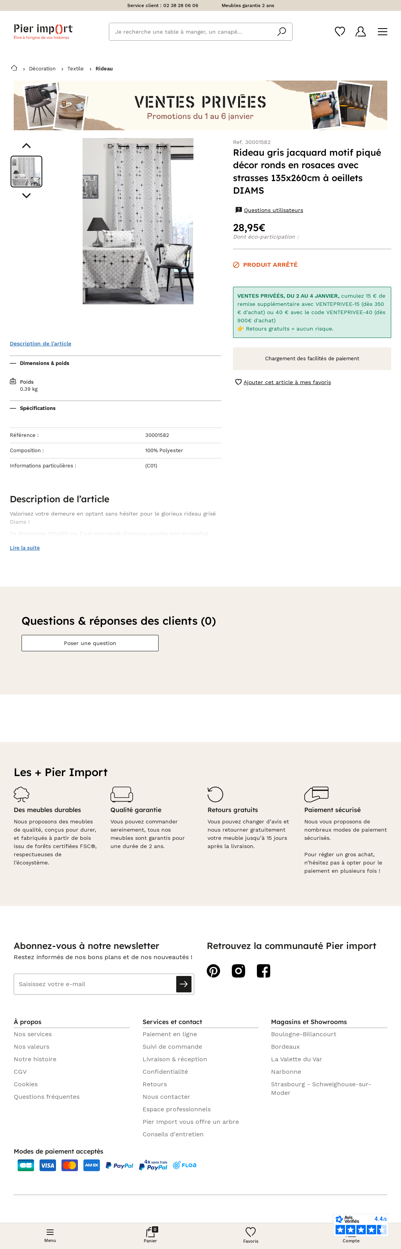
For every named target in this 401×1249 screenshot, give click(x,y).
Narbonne (286, 1071)
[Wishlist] (339, 31)
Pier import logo (43, 32)
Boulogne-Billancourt (303, 1034)
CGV (20, 1071)
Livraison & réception (175, 1059)
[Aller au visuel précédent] (26, 145)
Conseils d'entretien (173, 1134)
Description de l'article (40, 343)
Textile (75, 69)
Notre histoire (35, 1059)
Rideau (104, 69)
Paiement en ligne (170, 1034)
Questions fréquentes (46, 1096)
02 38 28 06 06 (180, 5)
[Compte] (360, 31)
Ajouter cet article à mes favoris (283, 382)
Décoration (42, 69)
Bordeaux (285, 1046)
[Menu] (382, 32)
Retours (155, 1084)
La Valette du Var (296, 1059)
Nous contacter (166, 1096)
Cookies (26, 1084)
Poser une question (90, 643)
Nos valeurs (31, 1046)
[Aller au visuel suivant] (26, 195)
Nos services (33, 1034)
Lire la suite (25, 548)
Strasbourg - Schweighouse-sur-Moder (321, 1088)
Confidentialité (165, 1071)
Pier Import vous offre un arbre (191, 1121)
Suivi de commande (172, 1046)
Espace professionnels (177, 1109)
